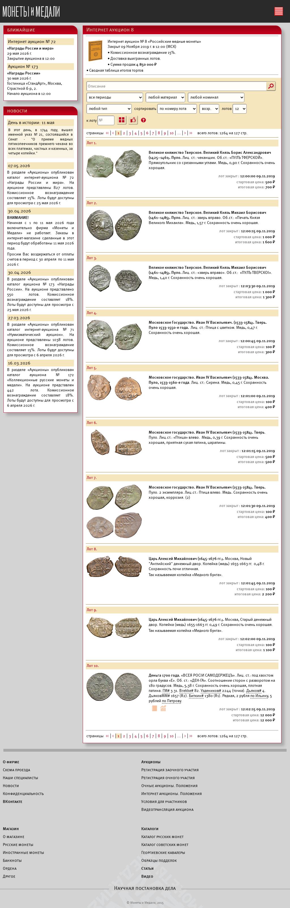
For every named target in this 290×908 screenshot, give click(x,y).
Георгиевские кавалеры (163, 852)
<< (107, 133)
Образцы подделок (159, 860)
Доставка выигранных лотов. (135, 58)
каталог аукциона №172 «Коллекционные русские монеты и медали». (40, 379)
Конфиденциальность (23, 793)
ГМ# (166, 690)
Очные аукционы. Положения (169, 785)
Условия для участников (164, 801)
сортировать (176, 109)
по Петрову (171, 700)
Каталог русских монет (162, 836)
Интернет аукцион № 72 (32, 41)
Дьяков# (253, 690)
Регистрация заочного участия (170, 770)
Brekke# (186, 690)
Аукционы (151, 762)
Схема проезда (16, 770)
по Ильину (259, 695)
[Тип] (109, 109)
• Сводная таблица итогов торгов (114, 70)
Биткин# (196, 695)
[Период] (114, 97)
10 (172, 133)
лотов (234, 109)
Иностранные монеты (23, 852)
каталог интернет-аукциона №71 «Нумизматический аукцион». (40, 332)
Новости (11, 785)
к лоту (100, 120)
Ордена (9, 868)
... (179, 133)
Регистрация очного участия (168, 777)
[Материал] (165, 97)
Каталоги (150, 828)
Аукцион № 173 (23, 66)
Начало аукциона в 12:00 (34, 83)
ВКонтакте (12, 801)
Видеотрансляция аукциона (167, 809)
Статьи (147, 868)
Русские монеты (18, 844)
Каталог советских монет (164, 844)
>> (190, 133)
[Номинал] (216, 97)
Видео (147, 876)
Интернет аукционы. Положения (171, 793)
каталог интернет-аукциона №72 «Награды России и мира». (40, 180)
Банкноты (12, 860)
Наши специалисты (20, 777)
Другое (9, 876)
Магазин (11, 828)
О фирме (11, 762)
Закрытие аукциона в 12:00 (31, 53)
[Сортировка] (209, 109)
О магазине (13, 836)
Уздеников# (211, 690)
